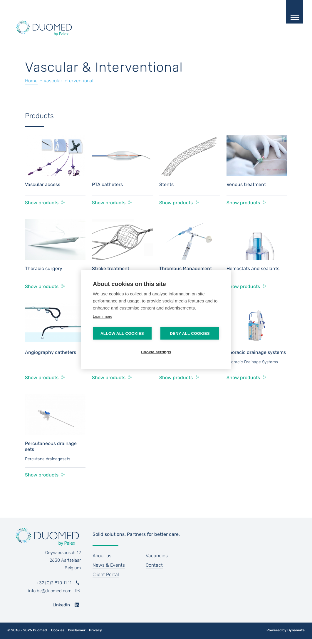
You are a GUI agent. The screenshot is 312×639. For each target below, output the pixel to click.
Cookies (57, 630)
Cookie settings (156, 352)
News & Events (109, 565)
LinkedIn (61, 605)
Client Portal (106, 574)
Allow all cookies (122, 333)
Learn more (102, 316)
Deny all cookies (190, 333)
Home (31, 80)
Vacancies (157, 555)
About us (102, 555)
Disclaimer (76, 630)
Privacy (95, 630)
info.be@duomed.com (49, 590)
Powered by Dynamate (285, 630)
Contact (154, 565)
